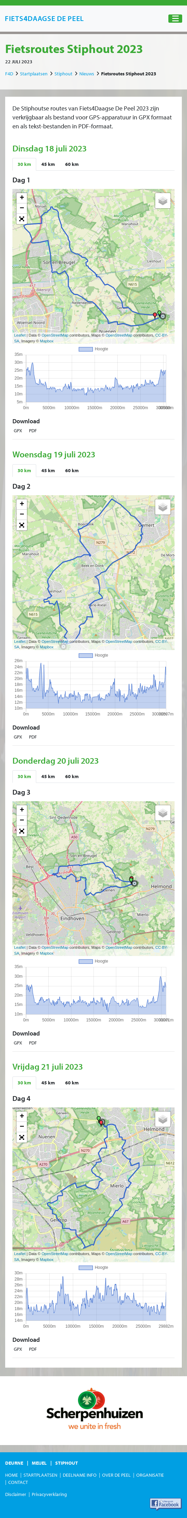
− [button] (22, 208)
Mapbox (46, 341)
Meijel (39, 1463)
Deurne (14, 1463)
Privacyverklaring (49, 1494)
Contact (18, 1482)
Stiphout (63, 74)
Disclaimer (15, 1494)
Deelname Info (80, 1475)
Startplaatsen (34, 74)
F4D (9, 74)
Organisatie (150, 1475)
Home (11, 1475)
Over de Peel (116, 1475)
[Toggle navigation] (175, 18)
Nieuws (86, 74)
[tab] (24, 164)
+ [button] (22, 198)
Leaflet (20, 335)
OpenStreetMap (54, 335)
